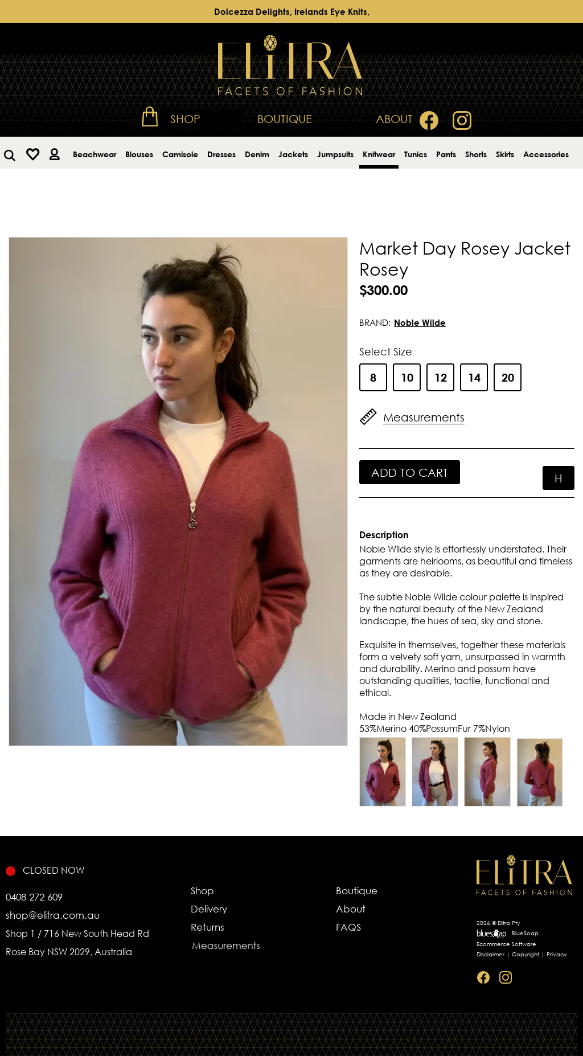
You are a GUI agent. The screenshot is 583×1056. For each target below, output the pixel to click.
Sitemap (531, 990)
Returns (227, 930)
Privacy (556, 954)
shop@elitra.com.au (53, 915)
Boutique (284, 118)
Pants (446, 154)
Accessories (546, 154)
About (394, 118)
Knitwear (379, 154)
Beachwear (94, 154)
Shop (185, 118)
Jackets (293, 154)
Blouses (139, 154)
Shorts (476, 154)
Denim (257, 154)
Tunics (415, 154)
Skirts (505, 154)
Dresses (221, 154)
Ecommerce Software (506, 944)
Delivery (214, 909)
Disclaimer (490, 954)
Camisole (180, 154)
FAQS (360, 930)
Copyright (525, 954)
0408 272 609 (34, 897)
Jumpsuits (335, 154)
